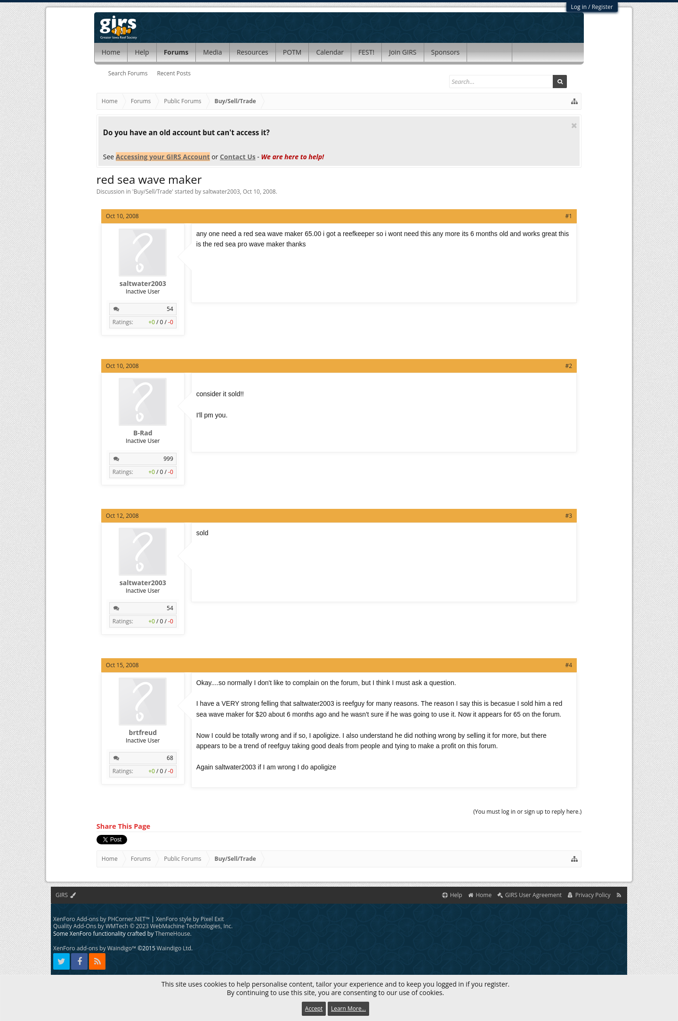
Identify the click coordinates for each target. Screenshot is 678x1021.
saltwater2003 (221, 192)
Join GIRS (402, 52)
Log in (579, 7)
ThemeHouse (172, 934)
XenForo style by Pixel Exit (190, 919)
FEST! (366, 52)
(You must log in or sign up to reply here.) (527, 812)
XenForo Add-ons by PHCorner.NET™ (101, 919)
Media (212, 52)
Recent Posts (174, 73)
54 (170, 309)
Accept (314, 1009)
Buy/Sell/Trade (153, 192)
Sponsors (445, 52)
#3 (569, 516)
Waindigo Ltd (174, 948)
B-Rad (142, 433)
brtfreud (143, 732)
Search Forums (128, 73)
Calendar (330, 52)
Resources (252, 52)
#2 (569, 366)
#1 (569, 216)
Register (602, 7)
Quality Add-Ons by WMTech (143, 926)
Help (142, 52)
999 (168, 459)
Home (111, 52)
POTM (292, 52)
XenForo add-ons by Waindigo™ (94, 948)
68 (170, 758)
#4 (569, 665)
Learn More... (348, 1009)
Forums (176, 52)
